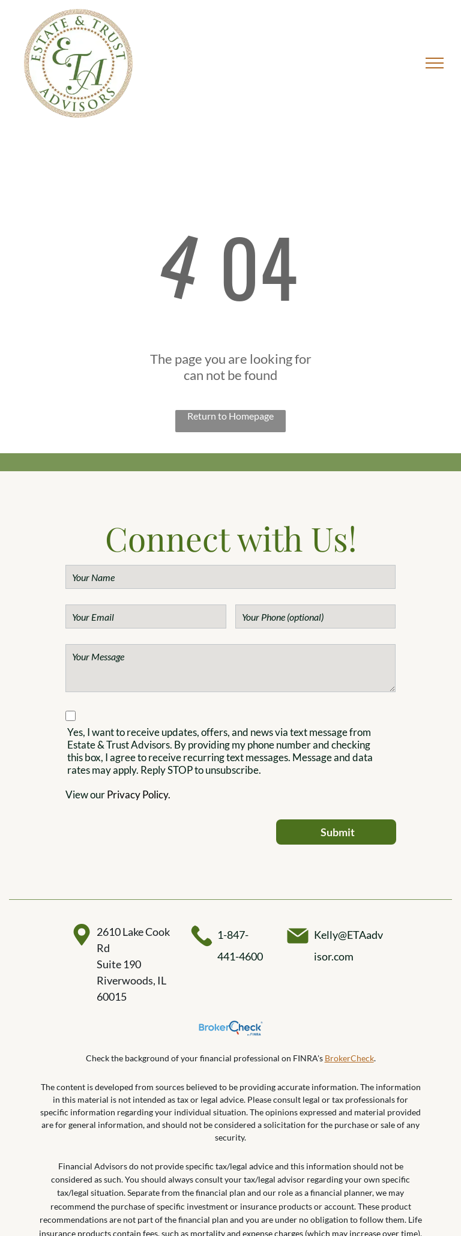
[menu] (434, 63)
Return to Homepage (230, 415)
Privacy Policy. (138, 794)
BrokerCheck (349, 1058)
